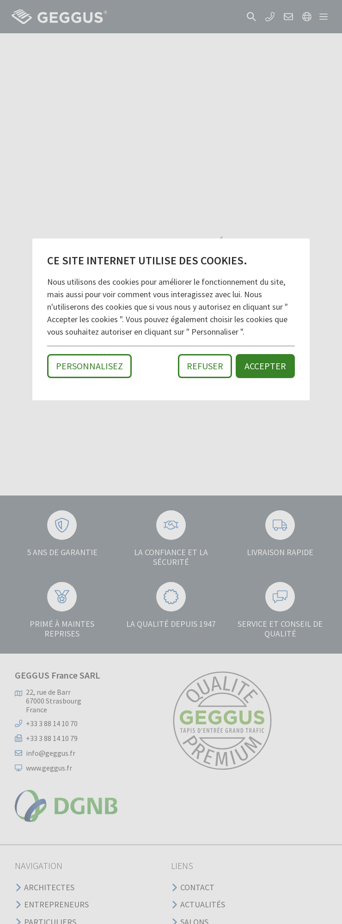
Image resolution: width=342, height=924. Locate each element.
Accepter (265, 366)
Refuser (205, 366)
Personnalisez (89, 366)
